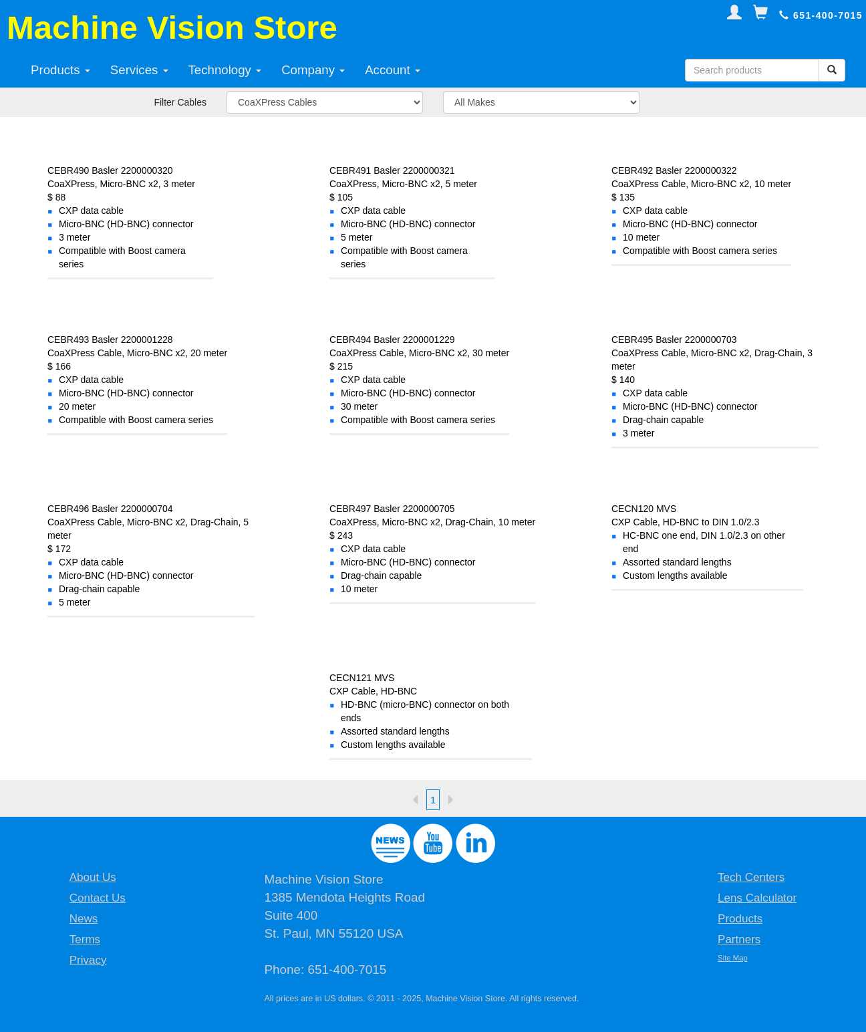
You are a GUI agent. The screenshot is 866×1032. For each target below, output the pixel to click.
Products (60, 70)
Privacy (88, 960)
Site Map (733, 958)
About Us (92, 877)
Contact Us (97, 898)
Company (313, 70)
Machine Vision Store (172, 27)
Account (392, 70)
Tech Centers (751, 877)
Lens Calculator (757, 898)
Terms (84, 939)
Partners (739, 939)
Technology (225, 70)
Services (139, 70)
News (83, 918)
